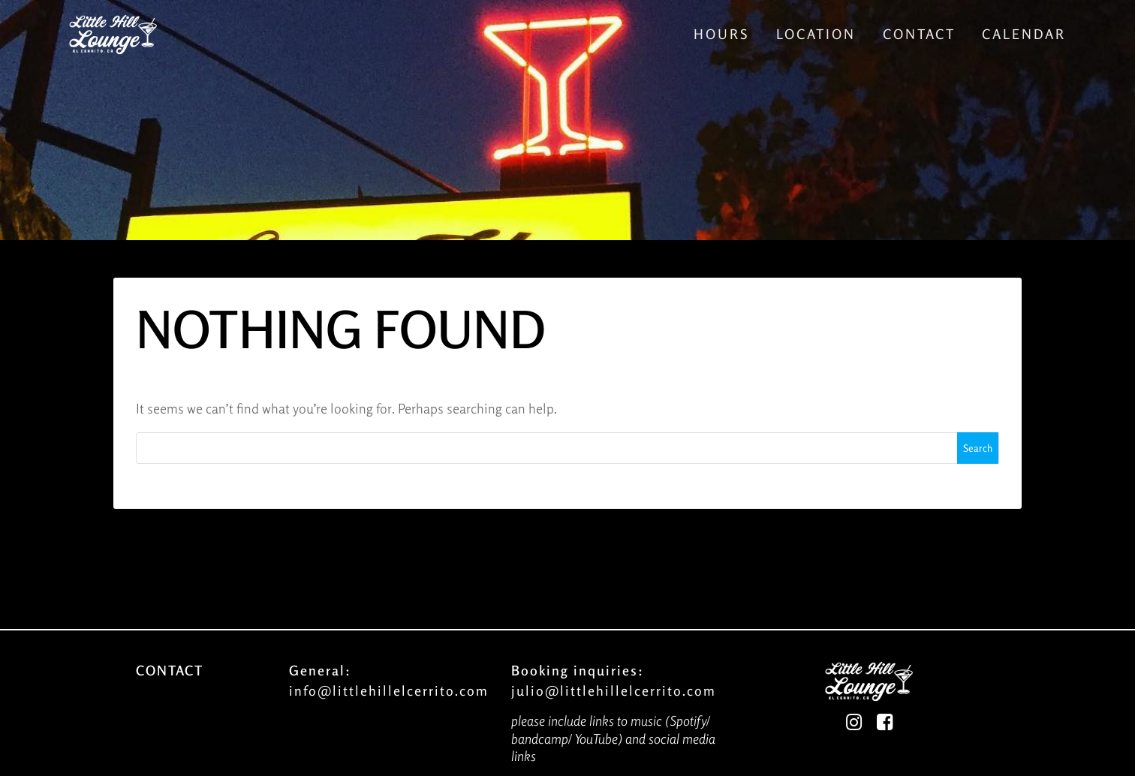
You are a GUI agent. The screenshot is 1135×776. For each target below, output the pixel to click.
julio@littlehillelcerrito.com (613, 690)
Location (816, 34)
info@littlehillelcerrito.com (389, 690)
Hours (721, 34)
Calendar (1024, 34)
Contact (919, 34)
